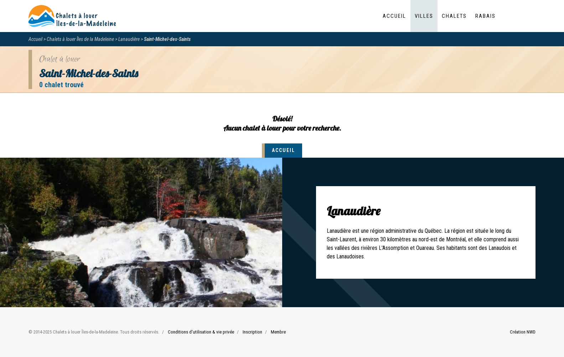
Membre (278, 332)
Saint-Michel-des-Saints (167, 39)
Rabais (485, 16)
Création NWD (522, 332)
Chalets (454, 16)
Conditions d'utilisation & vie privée (201, 332)
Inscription (252, 332)
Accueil (394, 16)
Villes (424, 16)
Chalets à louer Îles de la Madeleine (80, 39)
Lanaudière (129, 39)
